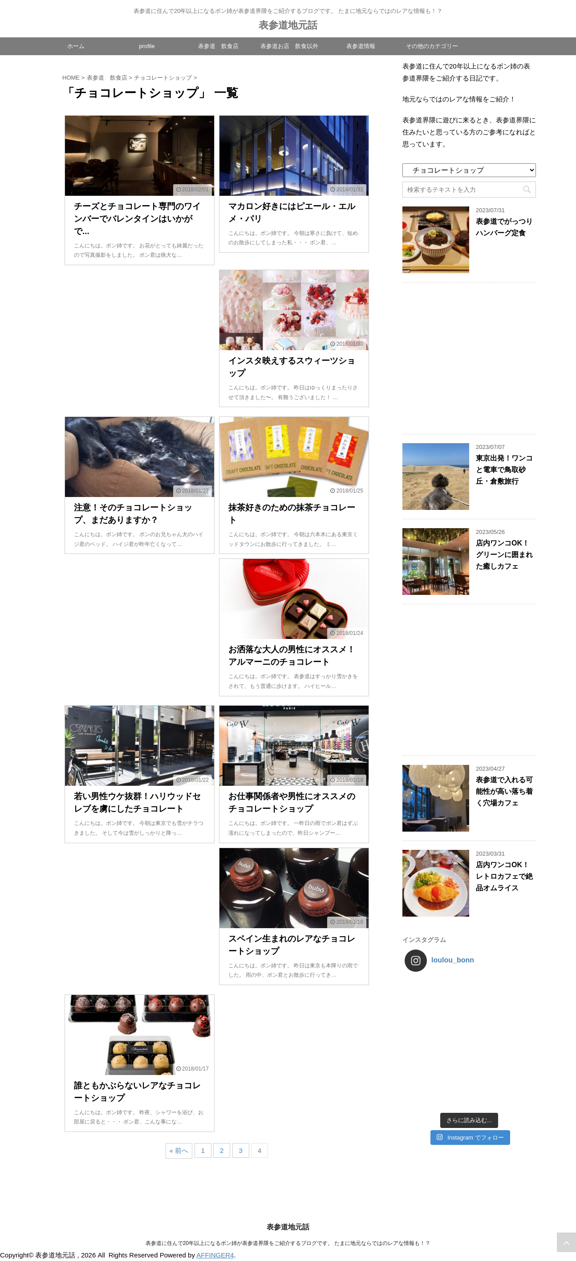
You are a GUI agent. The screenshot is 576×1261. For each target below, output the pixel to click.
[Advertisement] (140, 341)
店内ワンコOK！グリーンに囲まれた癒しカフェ (504, 554)
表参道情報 (360, 46)
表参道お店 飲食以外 (289, 46)
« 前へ (179, 1150)
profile (146, 46)
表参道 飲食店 (218, 46)
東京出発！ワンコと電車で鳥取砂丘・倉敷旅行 (504, 469)
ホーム (76, 46)
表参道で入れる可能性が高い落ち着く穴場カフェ (504, 791)
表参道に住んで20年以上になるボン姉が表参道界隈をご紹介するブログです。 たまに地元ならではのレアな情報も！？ (288, 1243)
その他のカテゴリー (432, 46)
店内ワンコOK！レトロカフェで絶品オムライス (504, 876)
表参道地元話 (288, 25)
